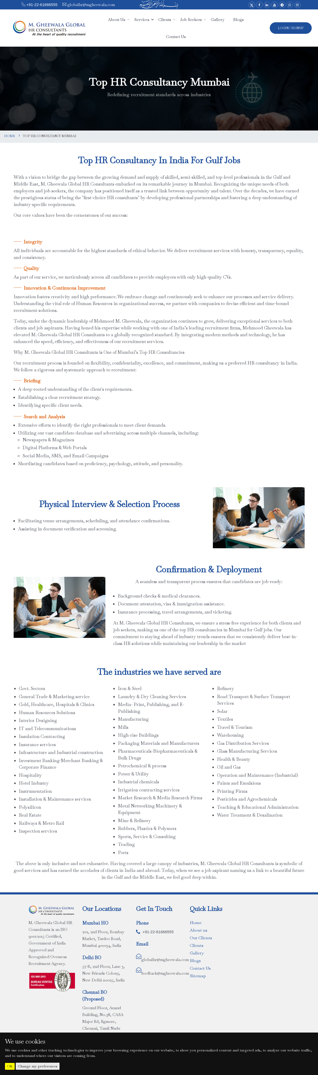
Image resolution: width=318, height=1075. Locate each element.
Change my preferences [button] (37, 1066)
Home (9, 136)
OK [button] (10, 1066)
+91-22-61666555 (42, 4)
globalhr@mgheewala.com (90, 4)
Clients (196, 945)
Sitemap (198, 976)
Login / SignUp (291, 28)
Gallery (197, 953)
